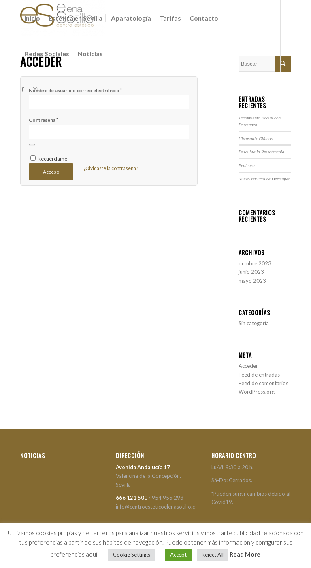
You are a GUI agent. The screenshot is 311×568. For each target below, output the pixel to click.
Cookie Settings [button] (131, 554)
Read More (245, 554)
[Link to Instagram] (35, 89)
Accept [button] (178, 554)
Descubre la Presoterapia (261, 151)
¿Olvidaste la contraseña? (110, 168)
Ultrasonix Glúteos (256, 138)
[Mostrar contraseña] (32, 145)
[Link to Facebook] (23, 89)
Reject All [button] (213, 554)
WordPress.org (257, 391)
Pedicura (247, 165)
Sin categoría (254, 323)
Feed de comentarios (263, 383)
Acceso (51, 172)
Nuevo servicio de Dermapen (265, 178)
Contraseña (43, 120)
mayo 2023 (252, 281)
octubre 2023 (255, 263)
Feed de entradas (259, 374)
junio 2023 (251, 272)
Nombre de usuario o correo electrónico (75, 90)
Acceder (248, 365)
